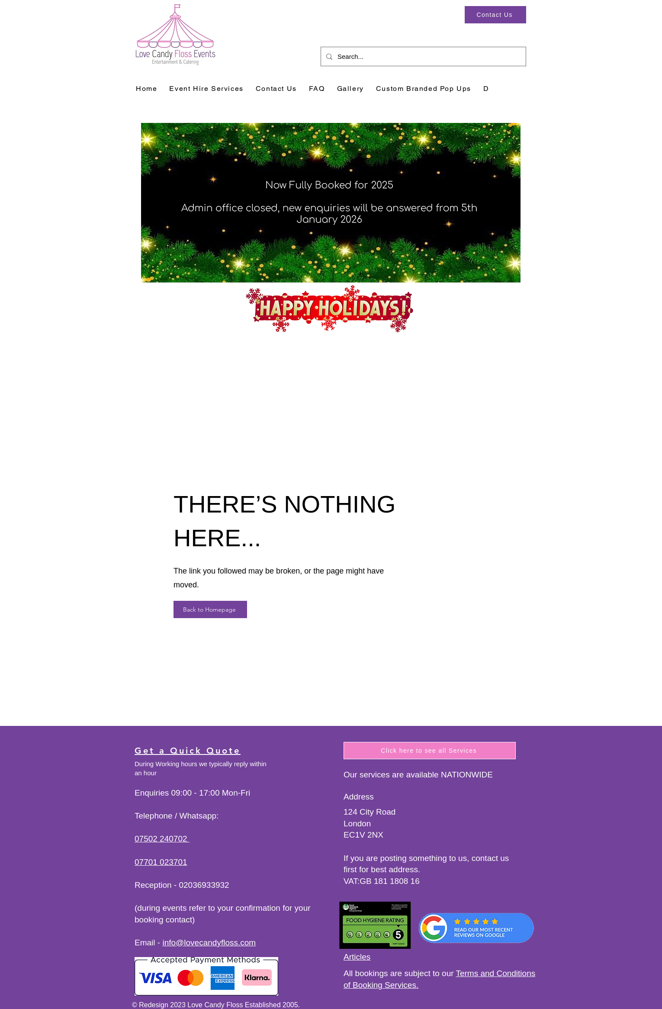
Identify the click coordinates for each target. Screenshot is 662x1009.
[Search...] (422, 56)
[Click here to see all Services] (430, 750)
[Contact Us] (495, 14)
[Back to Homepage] (210, 609)
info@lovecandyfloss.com (209, 942)
